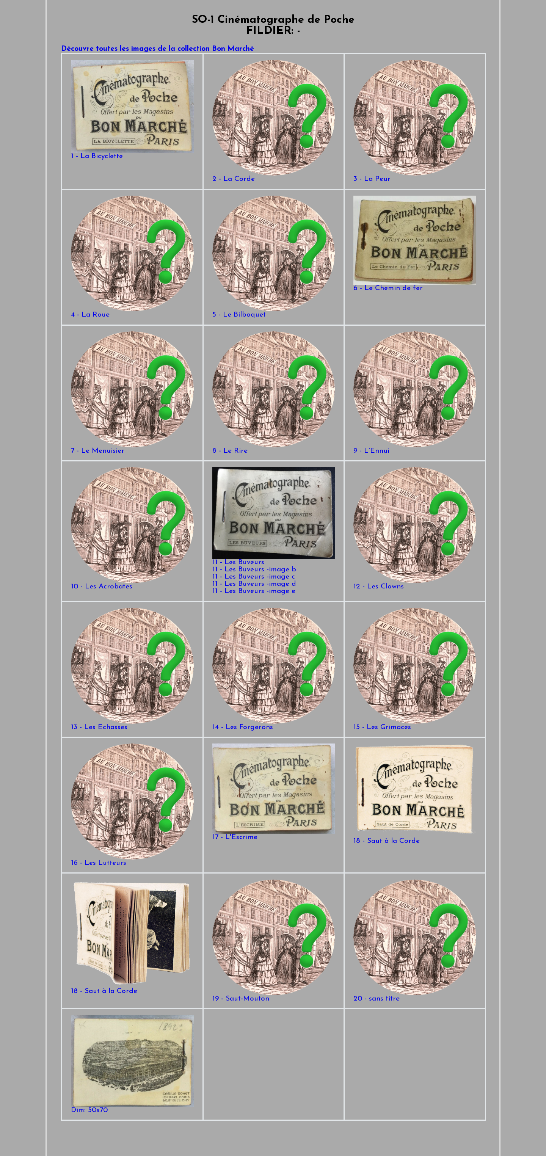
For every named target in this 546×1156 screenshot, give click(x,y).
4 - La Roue (132, 312)
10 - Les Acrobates (132, 584)
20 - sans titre (414, 996)
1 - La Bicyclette (132, 153)
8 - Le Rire (273, 448)
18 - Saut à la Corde (414, 838)
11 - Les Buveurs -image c (253, 576)
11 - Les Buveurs (273, 560)
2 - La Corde (273, 176)
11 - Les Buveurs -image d (254, 584)
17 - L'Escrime (273, 834)
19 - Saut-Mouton (273, 996)
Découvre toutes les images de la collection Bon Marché (157, 49)
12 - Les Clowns (414, 584)
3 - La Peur (414, 176)
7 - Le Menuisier (132, 448)
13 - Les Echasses (132, 724)
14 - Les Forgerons (273, 724)
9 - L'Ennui (414, 448)
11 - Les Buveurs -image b (254, 569)
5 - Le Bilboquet (273, 312)
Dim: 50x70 (132, 1107)
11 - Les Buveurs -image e (253, 591)
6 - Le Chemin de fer (414, 285)
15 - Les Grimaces (414, 724)
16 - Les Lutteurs (132, 860)
